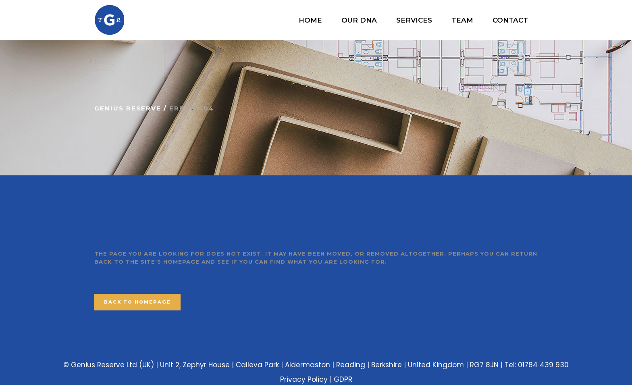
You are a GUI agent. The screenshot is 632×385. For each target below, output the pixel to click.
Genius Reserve (127, 108)
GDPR (343, 379)
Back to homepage (137, 302)
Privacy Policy (304, 379)
